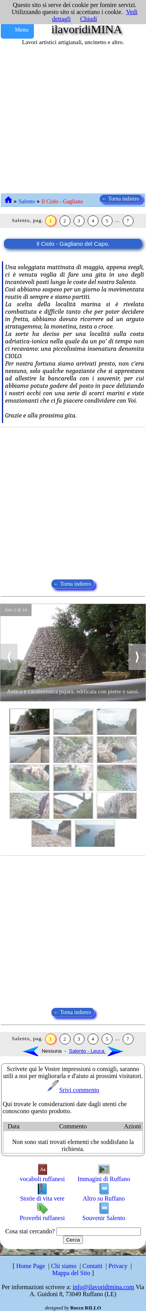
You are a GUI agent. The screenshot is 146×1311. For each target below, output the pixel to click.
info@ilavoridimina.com (103, 1287)
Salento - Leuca (96, 1051)
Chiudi (88, 19)
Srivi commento (73, 1090)
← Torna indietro (121, 199)
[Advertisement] (73, 120)
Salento (27, 201)
